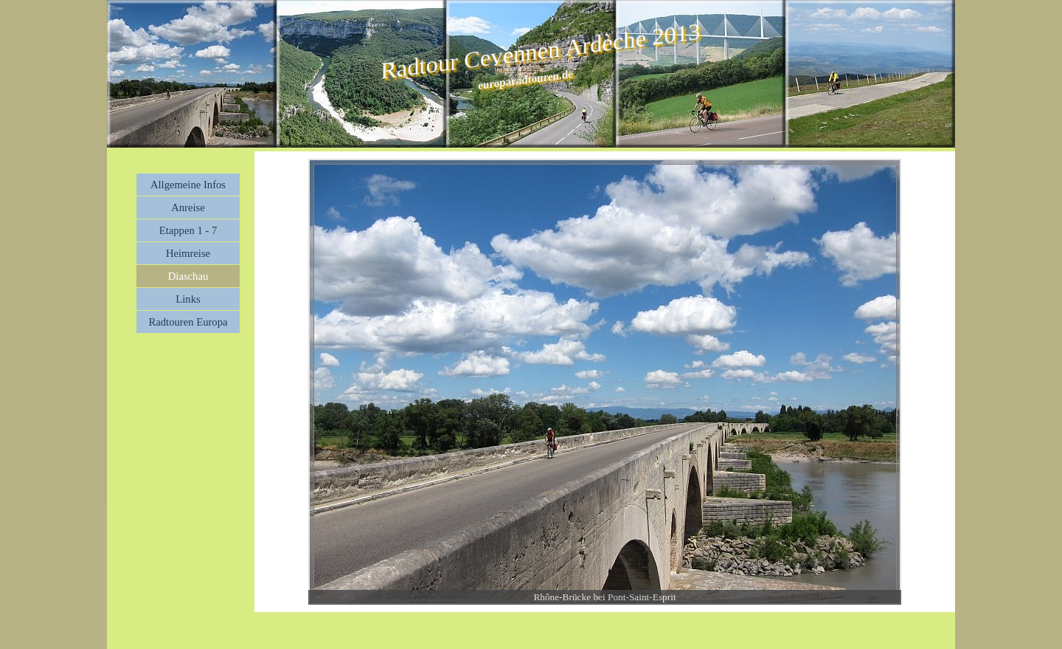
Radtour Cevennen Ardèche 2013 (540, 50)
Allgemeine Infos (188, 184)
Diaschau (188, 276)
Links (188, 299)
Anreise (188, 207)
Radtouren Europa (187, 322)
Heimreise (188, 253)
